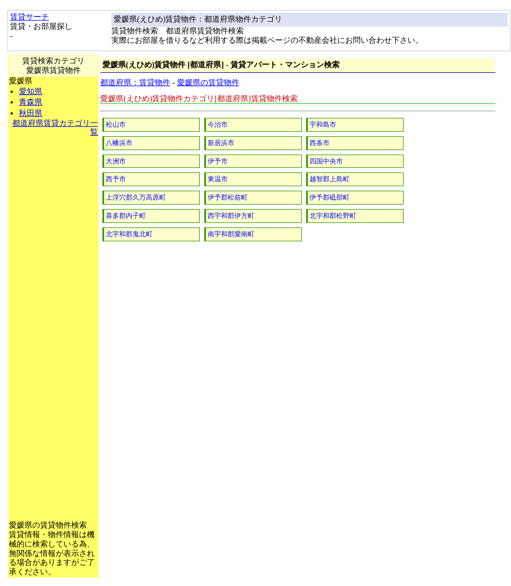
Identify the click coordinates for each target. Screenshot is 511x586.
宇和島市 (322, 124)
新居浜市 (221, 143)
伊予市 (218, 161)
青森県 (30, 102)
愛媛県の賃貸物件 (208, 82)
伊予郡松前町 (228, 197)
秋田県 (30, 113)
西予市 (116, 179)
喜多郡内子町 (126, 216)
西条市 (319, 143)
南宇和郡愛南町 (231, 234)
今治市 (218, 124)
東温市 (218, 179)
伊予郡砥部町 (329, 197)
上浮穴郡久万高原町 (136, 197)
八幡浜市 (119, 143)
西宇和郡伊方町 (231, 216)
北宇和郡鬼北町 (129, 234)
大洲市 (116, 161)
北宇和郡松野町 (332, 216)
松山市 (116, 124)
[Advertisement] (53, 304)
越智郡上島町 (329, 179)
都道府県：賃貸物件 (135, 82)
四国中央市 (326, 161)
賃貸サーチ (29, 17)
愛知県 (30, 91)
